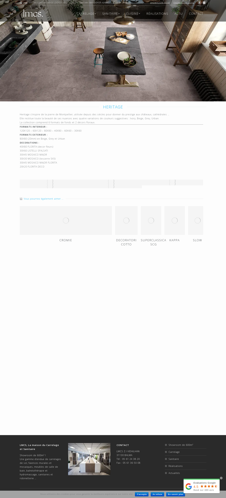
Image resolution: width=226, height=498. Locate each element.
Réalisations (176, 466)
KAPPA (174, 240)
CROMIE (65, 240)
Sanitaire (174, 458)
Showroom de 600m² (181, 444)
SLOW (197, 240)
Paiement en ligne (184, 2)
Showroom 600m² (160, 2)
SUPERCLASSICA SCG (153, 242)
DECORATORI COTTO (126, 242)
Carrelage (174, 451)
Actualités (174, 473)
